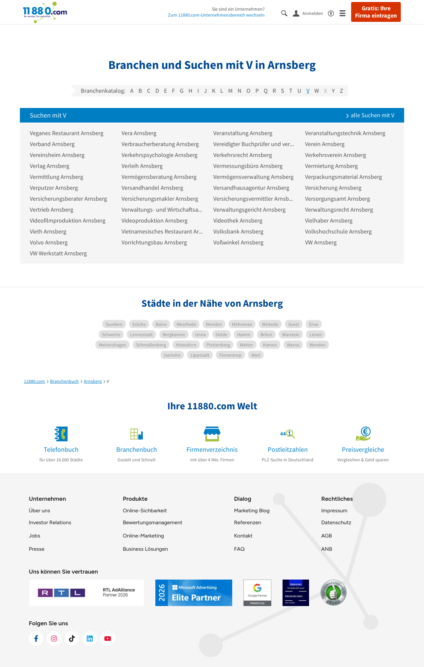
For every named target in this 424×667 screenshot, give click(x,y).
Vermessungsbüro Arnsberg (248, 166)
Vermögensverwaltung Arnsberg (253, 176)
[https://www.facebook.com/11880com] (36, 638)
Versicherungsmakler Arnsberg (160, 198)
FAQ (239, 549)
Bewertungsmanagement (153, 522)
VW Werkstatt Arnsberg (58, 253)
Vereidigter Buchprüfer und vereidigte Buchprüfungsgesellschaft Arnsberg (254, 144)
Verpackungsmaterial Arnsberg (343, 176)
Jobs (34, 536)
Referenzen (247, 522)
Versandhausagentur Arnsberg (251, 187)
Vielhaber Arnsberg (328, 220)
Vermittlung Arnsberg (56, 176)
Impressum (334, 510)
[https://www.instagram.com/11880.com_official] (54, 638)
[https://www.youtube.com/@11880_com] (107, 638)
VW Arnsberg (321, 242)
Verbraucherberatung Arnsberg (160, 144)
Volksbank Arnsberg (238, 231)
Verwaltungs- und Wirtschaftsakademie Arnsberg (162, 209)
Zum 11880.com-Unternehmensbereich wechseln (216, 15)
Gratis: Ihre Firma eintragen (376, 12)
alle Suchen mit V (369, 115)
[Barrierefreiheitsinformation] (334, 13)
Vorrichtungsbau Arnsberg (154, 242)
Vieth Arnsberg (48, 231)
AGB (326, 536)
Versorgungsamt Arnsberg (337, 198)
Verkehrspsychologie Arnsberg (159, 155)
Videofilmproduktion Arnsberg (67, 220)
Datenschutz (336, 522)
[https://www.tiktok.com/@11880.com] (72, 638)
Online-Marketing (143, 536)
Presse (36, 549)
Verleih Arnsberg (142, 166)
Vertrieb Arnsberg (51, 209)
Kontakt (243, 536)
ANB (326, 549)
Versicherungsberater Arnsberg (68, 198)
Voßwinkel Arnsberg (238, 242)
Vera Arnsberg (139, 133)
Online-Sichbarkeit (145, 510)
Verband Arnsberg (52, 144)
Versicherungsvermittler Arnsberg (254, 198)
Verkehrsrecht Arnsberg (242, 155)
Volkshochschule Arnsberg (338, 231)
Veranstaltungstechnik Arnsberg (345, 133)
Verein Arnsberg (324, 144)
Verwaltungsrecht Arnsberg (339, 209)
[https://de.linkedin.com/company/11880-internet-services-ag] (89, 638)
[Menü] (345, 13)
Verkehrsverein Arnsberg (335, 155)
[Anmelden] (310, 13)
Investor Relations (50, 522)
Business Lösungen (145, 549)
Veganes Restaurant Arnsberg (66, 133)
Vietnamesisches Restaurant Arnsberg (162, 231)
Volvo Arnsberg (49, 242)
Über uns (39, 510)
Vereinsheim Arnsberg (57, 155)
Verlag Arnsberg (49, 166)
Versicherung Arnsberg (333, 187)
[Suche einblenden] (287, 13)
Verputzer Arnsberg (54, 187)
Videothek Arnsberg (237, 220)
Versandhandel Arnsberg (152, 187)
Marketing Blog (251, 510)
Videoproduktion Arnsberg (154, 220)
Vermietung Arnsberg (331, 166)
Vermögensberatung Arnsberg (159, 176)
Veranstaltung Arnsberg (242, 133)
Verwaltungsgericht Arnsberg (249, 209)
